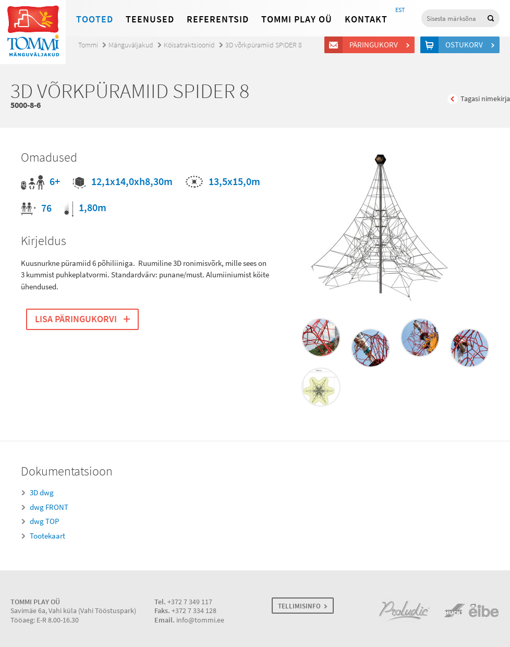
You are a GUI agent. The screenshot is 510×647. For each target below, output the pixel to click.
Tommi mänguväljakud (33, 32)
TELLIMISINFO (299, 606)
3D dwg (42, 492)
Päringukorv (375, 45)
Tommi (88, 45)
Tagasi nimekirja (485, 99)
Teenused (150, 19)
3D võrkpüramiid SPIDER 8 (263, 45)
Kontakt (366, 19)
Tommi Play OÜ (296, 19)
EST (400, 10)
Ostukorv (466, 45)
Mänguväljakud (130, 45)
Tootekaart (47, 536)
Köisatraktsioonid (189, 45)
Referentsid (218, 19)
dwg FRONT (49, 507)
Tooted (94, 19)
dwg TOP (44, 521)
